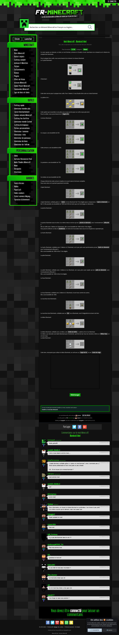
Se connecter (112, 1)
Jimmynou (52, 494)
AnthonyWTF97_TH (55, 544)
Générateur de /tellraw (21, 144)
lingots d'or (66, 114)
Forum (17, 39)
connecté (75, 611)
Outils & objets (19, 57)
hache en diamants (103, 247)
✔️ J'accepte (95, 630)
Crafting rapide (19, 105)
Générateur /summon (21, 131)
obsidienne (62, 229)
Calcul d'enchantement (22, 112)
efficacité (106, 222)
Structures (17, 172)
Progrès (16, 76)
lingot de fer (83, 352)
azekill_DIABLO (54, 450)
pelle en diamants (101, 270)
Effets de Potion (19, 79)
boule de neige (96, 352)
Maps (16, 165)
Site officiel (87, 415)
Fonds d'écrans (19, 183)
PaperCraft (17, 190)
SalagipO (51, 514)
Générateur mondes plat (22, 109)
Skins (16, 156)
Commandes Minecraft (21, 89)
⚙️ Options (109, 630)
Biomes (16, 73)
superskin (52, 524)
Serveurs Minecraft (63, 633)
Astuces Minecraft (20, 83)
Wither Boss (104, 334)
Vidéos (16, 186)
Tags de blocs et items (22, 92)
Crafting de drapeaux (21, 125)
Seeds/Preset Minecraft (22, 86)
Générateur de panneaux (22, 138)
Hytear (50, 504)
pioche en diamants (85, 222)
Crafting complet (20, 60)
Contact (78, 627)
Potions (16, 66)
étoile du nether (72, 332)
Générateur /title (20, 135)
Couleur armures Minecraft (23, 115)
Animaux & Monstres (21, 63)
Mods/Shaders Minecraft (22, 162)
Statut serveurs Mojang (22, 196)
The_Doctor (52, 575)
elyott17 (51, 595)
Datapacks (17, 169)
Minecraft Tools (55, 633)
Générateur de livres (21, 141)
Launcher (28, 39)
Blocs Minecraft (19, 53)
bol (68, 313)
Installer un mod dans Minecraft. (50, 409)
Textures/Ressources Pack (23, 159)
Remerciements (70, 627)
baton (63, 202)
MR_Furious (52, 534)
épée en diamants (102, 202)
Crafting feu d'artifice (21, 118)
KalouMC (51, 565)
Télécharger (75, 395)
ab (49, 585)
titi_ (49, 554)
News (16, 50)
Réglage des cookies (58, 627)
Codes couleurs (19, 193)
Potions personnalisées (22, 128)
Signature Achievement (22, 200)
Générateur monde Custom (23, 122)
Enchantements (19, 70)
